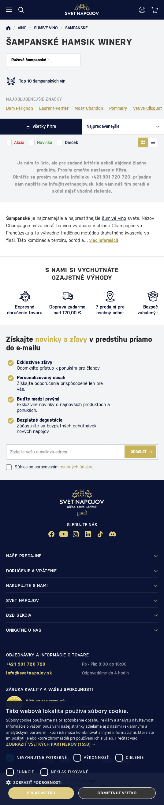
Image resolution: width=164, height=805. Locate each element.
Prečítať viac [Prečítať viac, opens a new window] (126, 738)
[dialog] (82, 753)
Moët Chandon (89, 108)
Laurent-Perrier (54, 108)
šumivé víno (114, 218)
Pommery (118, 108)
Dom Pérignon (19, 108)
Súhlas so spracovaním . (49, 467)
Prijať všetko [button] (41, 793)
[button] (82, 744)
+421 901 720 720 (110, 176)
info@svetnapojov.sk (71, 183)
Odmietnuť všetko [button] (116, 793)
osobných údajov (76, 466)
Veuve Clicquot (147, 108)
